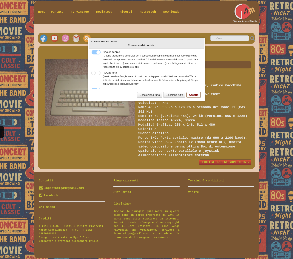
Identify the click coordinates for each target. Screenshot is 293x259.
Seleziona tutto (174, 94)
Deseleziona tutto (150, 94)
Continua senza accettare (104, 41)
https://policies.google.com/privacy (120, 84)
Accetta (193, 94)
